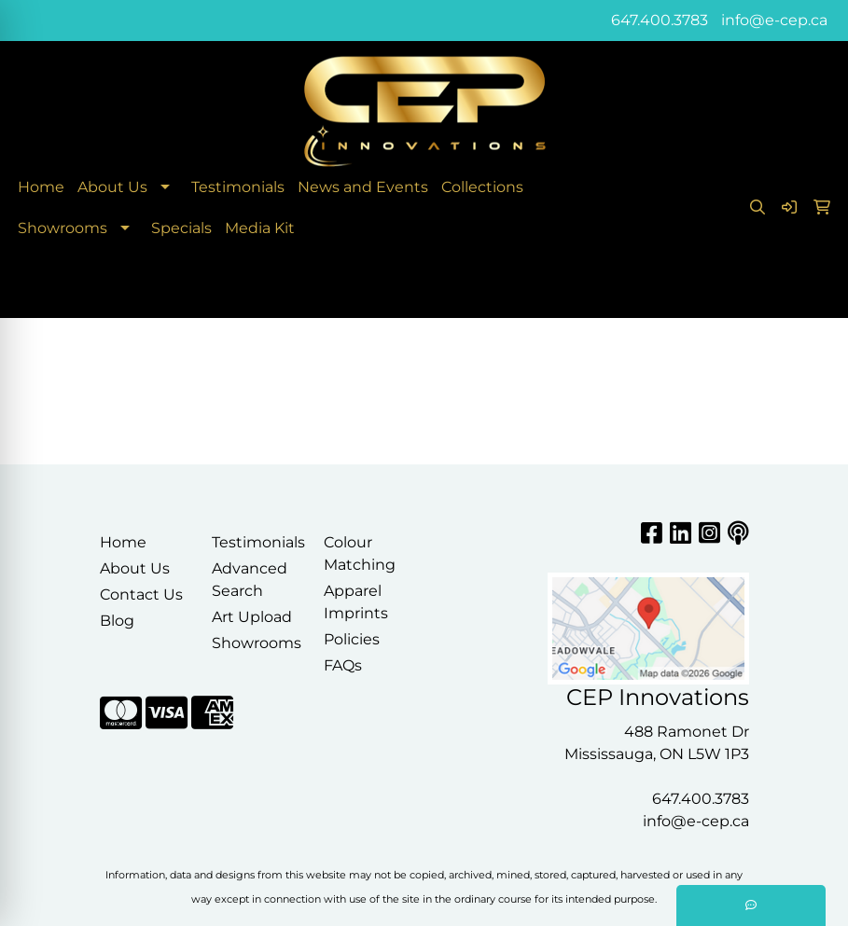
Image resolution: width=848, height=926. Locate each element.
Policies (352, 639)
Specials (181, 228)
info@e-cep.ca (774, 20)
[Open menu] (810, 291)
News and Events (363, 187)
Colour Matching (360, 553)
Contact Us (141, 594)
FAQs (343, 665)
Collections (482, 187)
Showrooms (62, 228)
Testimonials (238, 187)
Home (41, 187)
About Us (112, 187)
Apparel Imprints (356, 602)
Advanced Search (249, 580)
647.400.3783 (659, 20)
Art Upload (252, 617)
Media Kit (260, 228)
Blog (117, 620)
